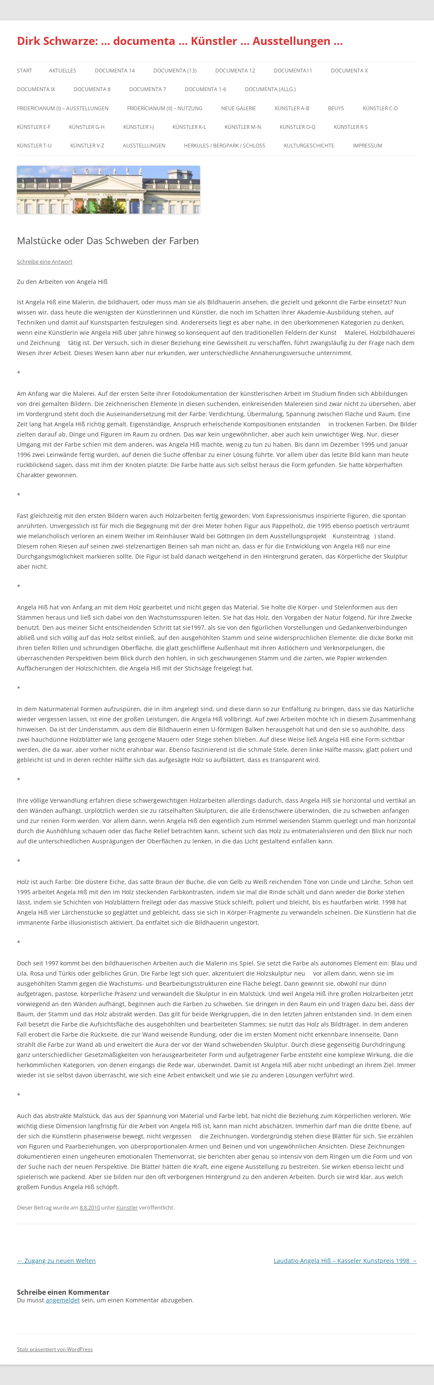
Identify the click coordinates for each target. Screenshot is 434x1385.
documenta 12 (235, 70)
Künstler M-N (243, 127)
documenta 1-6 (205, 89)
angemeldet (63, 1300)
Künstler (127, 1207)
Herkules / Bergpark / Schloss (224, 145)
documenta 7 (147, 89)
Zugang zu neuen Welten (56, 1261)
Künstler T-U (34, 145)
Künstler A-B (292, 108)
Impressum (367, 145)
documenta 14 (115, 70)
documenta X (349, 70)
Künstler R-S (351, 127)
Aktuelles (62, 70)
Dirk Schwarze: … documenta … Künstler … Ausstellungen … (180, 40)
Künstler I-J (138, 127)
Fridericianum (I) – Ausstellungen (62, 108)
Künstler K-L (189, 127)
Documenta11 (293, 70)
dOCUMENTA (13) (175, 70)
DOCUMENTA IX (36, 89)
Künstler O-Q (297, 127)
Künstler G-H (87, 127)
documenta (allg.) (270, 89)
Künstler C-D (380, 108)
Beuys (336, 108)
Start (24, 70)
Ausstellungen (144, 145)
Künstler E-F (33, 127)
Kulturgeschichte (309, 145)
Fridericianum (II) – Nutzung (165, 108)
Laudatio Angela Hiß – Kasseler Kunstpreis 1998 (345, 1261)
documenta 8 (92, 89)
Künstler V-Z (87, 145)
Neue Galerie (238, 108)
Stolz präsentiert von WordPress (55, 1349)
